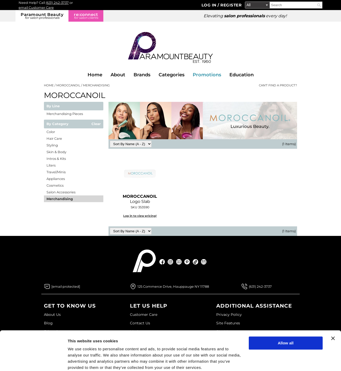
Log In (210, 5)
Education (241, 75)
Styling (52, 145)
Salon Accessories (61, 192)
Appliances (56, 179)
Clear (96, 124)
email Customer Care (36, 7)
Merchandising (60, 199)
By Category (57, 124)
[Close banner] (333, 317)
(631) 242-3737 (57, 3)
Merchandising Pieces (65, 114)
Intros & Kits (56, 158)
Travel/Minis (56, 172)
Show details (80, 361)
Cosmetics (55, 185)
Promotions (207, 75)
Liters (51, 165)
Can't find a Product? (278, 85)
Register (231, 5)
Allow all (285, 322)
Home (95, 75)
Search (319, 5)
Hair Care (54, 138)
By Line (53, 106)
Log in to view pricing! (140, 216)
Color (51, 132)
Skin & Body (56, 152)
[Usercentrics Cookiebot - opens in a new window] (33, 361)
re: (86, 16)
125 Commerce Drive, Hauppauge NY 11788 (173, 286)
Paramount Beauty (42, 16)
